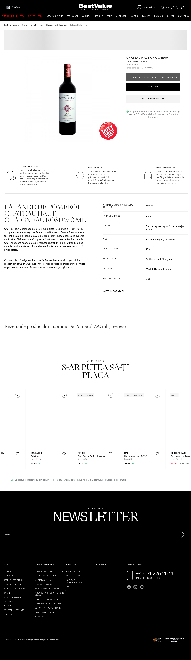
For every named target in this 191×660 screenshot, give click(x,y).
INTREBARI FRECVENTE (14, 610)
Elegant (159, 239)
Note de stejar (176, 226)
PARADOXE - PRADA (43, 584)
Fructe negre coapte (157, 226)
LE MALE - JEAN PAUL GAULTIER (49, 571)
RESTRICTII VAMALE (12, 597)
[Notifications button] (167, 7)
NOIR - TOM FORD (42, 616)
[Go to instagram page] (135, 587)
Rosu (41, 25)
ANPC (67, 586)
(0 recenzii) (147, 67)
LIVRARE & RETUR (11, 601)
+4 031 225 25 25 (155, 573)
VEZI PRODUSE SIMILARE (153, 98)
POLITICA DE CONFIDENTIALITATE (74, 581)
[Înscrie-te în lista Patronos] (181, 535)
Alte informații (114, 291)
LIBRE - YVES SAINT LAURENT (48, 599)
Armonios (170, 239)
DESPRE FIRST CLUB (13, 580)
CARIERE (7, 571)
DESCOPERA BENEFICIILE (15, 584)
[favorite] (178, 7)
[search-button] (162, 7)
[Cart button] (183, 7)
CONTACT (8, 614)
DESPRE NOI (9, 576)
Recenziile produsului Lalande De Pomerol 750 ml (65, 326)
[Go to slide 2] (93, 474)
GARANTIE (8, 593)
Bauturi (25, 25)
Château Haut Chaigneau (56, 25)
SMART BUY (183, 16)
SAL (67, 591)
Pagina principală (11, 25)
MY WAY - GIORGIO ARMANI (47, 589)
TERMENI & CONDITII (74, 571)
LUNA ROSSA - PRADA (44, 612)
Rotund (150, 239)
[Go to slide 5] (100, 474)
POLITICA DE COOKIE (74, 576)
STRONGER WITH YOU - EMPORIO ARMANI (49, 594)
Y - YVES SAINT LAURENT (46, 576)
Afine (149, 229)
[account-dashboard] (172, 7)
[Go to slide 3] (95, 474)
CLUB (16, 7)
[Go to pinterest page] (142, 587)
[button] (17, 395)
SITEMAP (8, 606)
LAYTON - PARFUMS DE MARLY (48, 608)
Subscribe (153, 87)
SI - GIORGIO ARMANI (44, 580)
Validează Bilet (150, 7)
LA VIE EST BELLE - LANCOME (48, 603)
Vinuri (33, 25)
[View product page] (49, 423)
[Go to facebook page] (129, 587)
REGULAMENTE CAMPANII (15, 589)
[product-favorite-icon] (17, 454)
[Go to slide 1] (90, 474)
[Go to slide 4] (98, 474)
